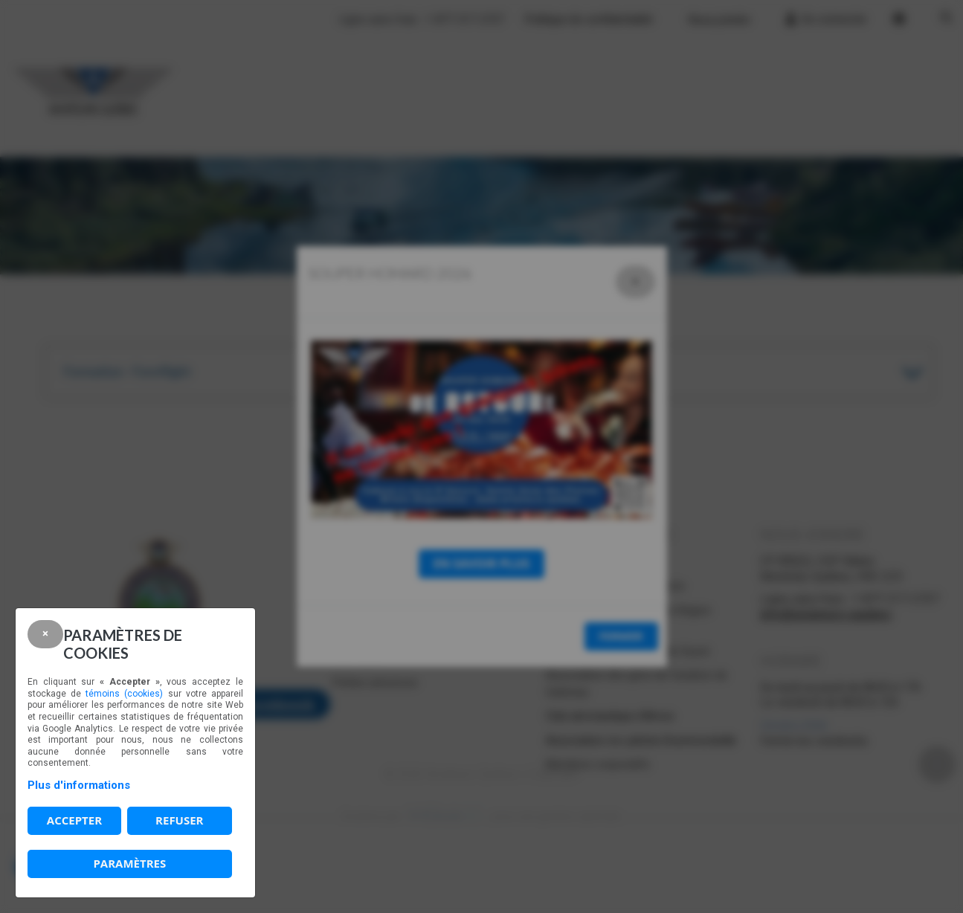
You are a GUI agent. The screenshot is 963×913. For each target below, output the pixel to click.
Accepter (74, 820)
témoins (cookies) (124, 693)
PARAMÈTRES (129, 863)
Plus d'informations (79, 785)
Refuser (179, 820)
